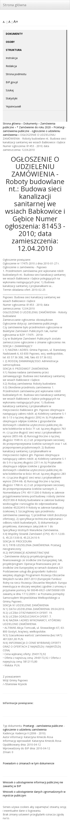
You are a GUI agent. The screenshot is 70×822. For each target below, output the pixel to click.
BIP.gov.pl (12, 82)
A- (4, 22)
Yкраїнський (13, 106)
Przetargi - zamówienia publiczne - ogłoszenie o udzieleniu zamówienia (34, 131)
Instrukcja (12, 58)
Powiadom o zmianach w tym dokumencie (28, 763)
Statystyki (11, 98)
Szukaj (10, 90)
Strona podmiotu (16, 74)
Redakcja (11, 66)
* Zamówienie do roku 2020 (34, 127)
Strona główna (14, 5)
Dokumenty (30, 123)
